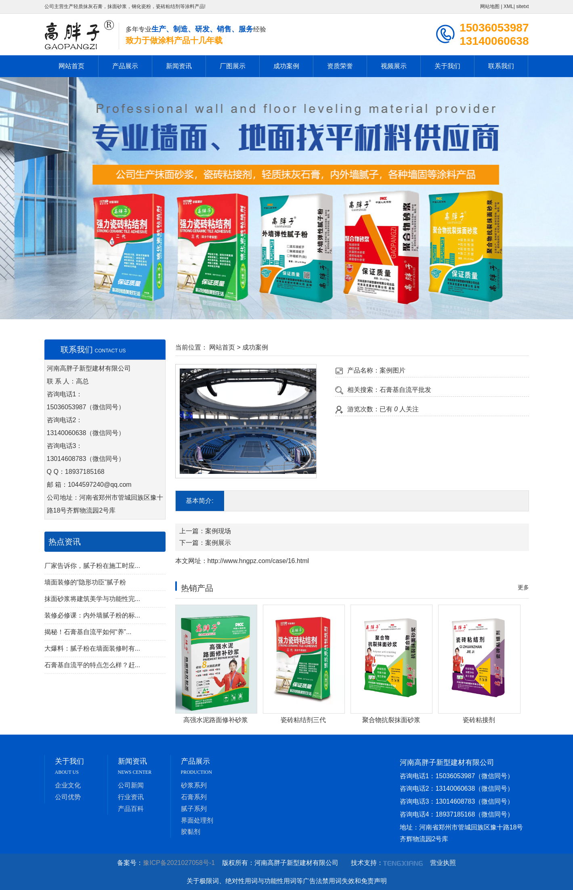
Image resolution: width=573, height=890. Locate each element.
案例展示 (218, 542)
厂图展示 (233, 66)
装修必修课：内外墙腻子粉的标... (92, 615)
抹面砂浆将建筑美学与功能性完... (92, 598)
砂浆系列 (194, 785)
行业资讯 (131, 797)
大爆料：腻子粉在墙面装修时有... (92, 648)
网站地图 (490, 6)
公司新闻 (131, 785)
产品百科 (131, 808)
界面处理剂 (197, 820)
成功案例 (286, 66)
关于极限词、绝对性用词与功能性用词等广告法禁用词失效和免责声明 (287, 880)
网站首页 (71, 66)
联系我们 (501, 66)
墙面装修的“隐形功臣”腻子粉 (85, 582)
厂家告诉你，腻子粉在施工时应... (92, 565)
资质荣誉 (340, 66)
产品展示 (125, 66)
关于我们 (447, 66)
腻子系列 (194, 808)
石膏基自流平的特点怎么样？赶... (92, 665)
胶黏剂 (190, 831)
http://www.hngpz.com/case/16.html (258, 560)
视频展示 (394, 66)
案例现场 (218, 531)
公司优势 (68, 797)
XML (509, 6)
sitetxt (522, 6)
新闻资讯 (179, 66)
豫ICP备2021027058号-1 (181, 862)
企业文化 (68, 785)
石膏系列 (194, 797)
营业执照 (443, 862)
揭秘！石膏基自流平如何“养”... (88, 631)
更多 (523, 587)
